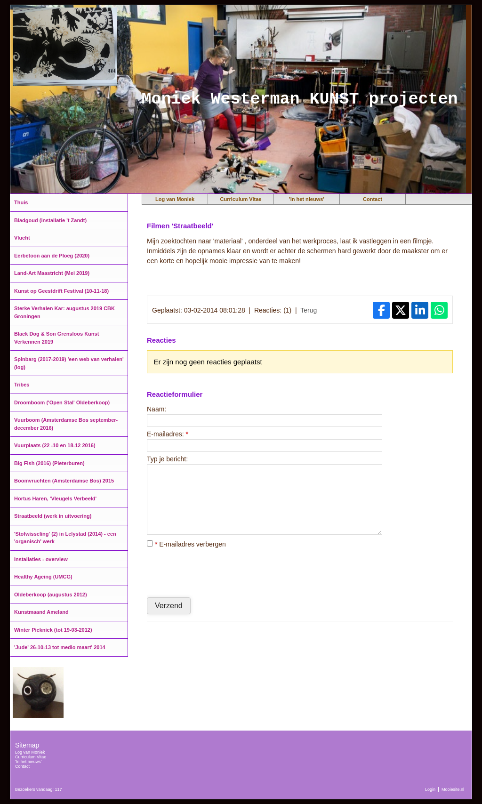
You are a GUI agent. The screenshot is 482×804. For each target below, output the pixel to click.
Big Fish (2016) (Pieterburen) (49, 463)
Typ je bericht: (167, 459)
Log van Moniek (174, 199)
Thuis (21, 202)
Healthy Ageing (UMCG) (43, 576)
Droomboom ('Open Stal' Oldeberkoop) (62, 402)
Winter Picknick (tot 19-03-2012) (53, 630)
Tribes (21, 384)
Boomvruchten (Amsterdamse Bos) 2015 (64, 480)
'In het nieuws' (306, 199)
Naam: (156, 409)
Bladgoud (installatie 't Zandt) (50, 220)
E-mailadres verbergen (186, 544)
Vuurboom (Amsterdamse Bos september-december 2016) (66, 424)
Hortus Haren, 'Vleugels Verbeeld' (55, 498)
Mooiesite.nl (453, 789)
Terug (308, 310)
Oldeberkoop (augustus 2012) (50, 594)
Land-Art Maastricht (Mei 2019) (51, 273)
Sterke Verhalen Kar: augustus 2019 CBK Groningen (64, 312)
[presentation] (218, 572)
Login (430, 789)
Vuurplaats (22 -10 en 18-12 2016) (55, 445)
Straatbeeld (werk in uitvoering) (52, 516)
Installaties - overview (41, 559)
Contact (372, 199)
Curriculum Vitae (241, 199)
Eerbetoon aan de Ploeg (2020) (51, 255)
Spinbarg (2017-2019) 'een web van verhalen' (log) (69, 363)
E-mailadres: (167, 434)
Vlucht (22, 238)
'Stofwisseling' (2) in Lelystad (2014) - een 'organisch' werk (65, 538)
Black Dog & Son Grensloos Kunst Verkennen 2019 (56, 338)
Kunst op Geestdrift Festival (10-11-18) (61, 291)
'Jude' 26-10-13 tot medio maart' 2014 (59, 647)
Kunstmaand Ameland (41, 612)
